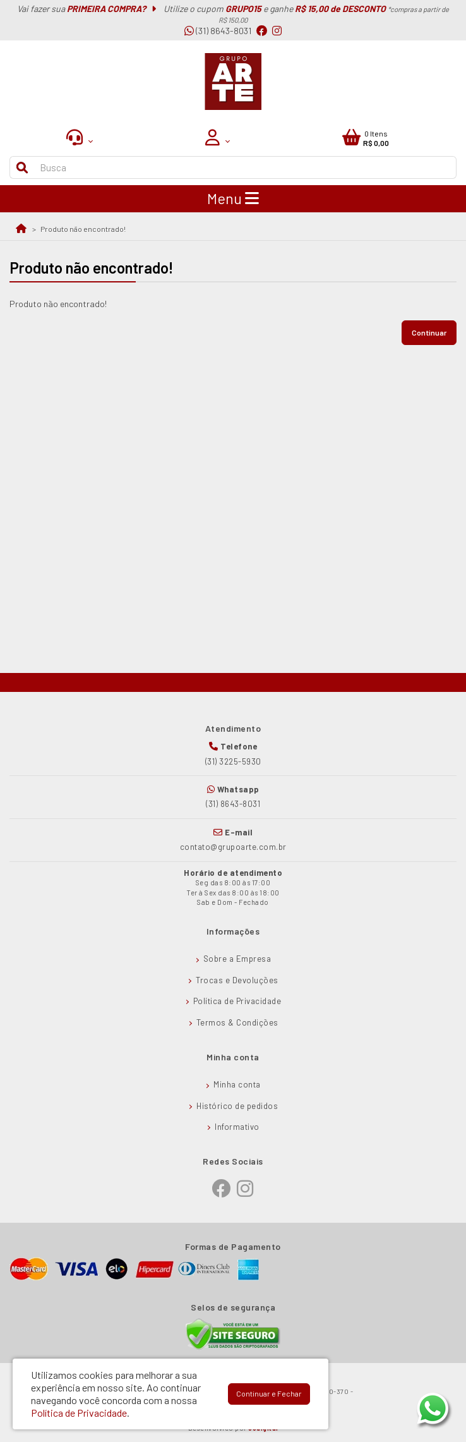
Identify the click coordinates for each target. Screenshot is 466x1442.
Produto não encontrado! (83, 228)
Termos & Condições (237, 1022)
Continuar (429, 332)
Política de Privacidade (237, 1001)
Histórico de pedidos (237, 1106)
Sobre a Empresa (237, 959)
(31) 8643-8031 (217, 30)
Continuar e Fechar (269, 1393)
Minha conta (237, 1084)
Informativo (237, 1127)
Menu (233, 198)
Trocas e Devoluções (237, 980)
